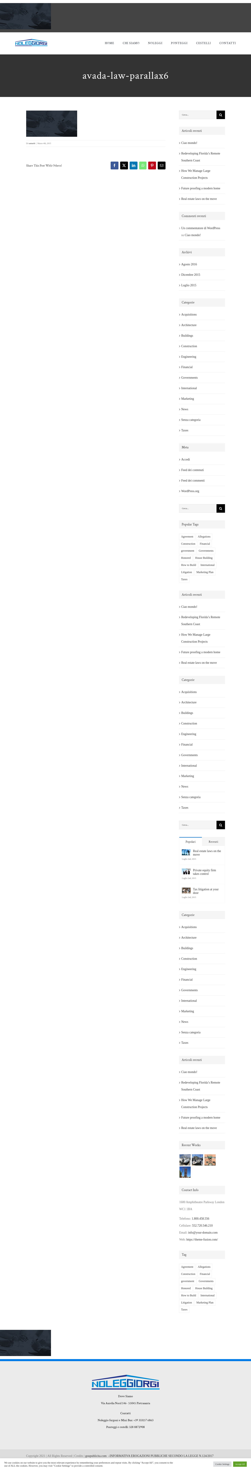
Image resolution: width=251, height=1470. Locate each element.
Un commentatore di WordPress (200, 228)
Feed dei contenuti (192, 470)
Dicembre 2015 (190, 274)
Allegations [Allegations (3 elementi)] (204, 536)
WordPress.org (190, 491)
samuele (32, 143)
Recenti (213, 842)
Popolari (191, 842)
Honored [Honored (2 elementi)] (186, 557)
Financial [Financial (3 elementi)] (205, 543)
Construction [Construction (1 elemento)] (188, 543)
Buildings (187, 335)
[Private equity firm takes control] (186, 872)
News (184, 409)
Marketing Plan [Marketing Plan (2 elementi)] (204, 572)
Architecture (188, 325)
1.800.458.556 (200, 1218)
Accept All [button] (240, 1464)
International (189, 388)
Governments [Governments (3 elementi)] (206, 550)
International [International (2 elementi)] (208, 565)
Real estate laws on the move (199, 199)
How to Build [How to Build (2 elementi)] (188, 565)
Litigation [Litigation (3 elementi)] (186, 572)
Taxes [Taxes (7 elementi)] (184, 579)
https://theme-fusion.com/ (202, 1239)
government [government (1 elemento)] (187, 550)
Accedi (185, 459)
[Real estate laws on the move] (186, 852)
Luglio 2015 (188, 285)
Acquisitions (189, 314)
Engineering (188, 356)
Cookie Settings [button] (222, 1464)
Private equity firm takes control (204, 872)
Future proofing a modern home (200, 188)
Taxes (184, 430)
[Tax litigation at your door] (186, 891)
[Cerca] (221, 115)
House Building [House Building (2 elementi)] (204, 557)
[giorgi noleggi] (31, 40)
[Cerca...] (197, 115)
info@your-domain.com (203, 1232)
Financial (187, 367)
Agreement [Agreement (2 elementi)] (187, 536)
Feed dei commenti (193, 480)
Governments (189, 377)
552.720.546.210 (202, 1225)
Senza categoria (190, 420)
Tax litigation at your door (206, 891)
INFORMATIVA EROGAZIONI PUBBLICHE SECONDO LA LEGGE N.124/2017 (161, 1456)
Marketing (187, 398)
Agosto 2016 (189, 264)
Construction (189, 346)
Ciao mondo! (189, 143)
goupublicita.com (96, 1456)
